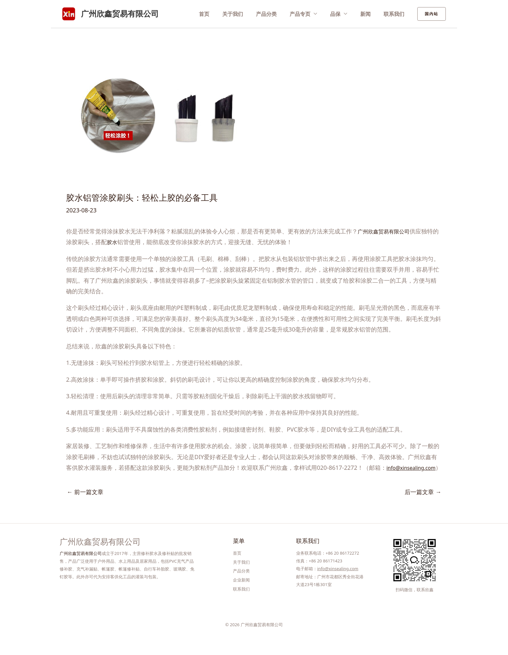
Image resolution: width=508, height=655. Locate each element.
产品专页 (311, 13)
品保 (343, 13)
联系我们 (395, 13)
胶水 (118, 242)
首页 (225, 13)
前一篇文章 (85, 502)
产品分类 (281, 13)
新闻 (370, 13)
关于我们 (250, 13)
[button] (431, 14)
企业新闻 (241, 587)
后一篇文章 (423, 502)
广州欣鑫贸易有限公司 (120, 13)
